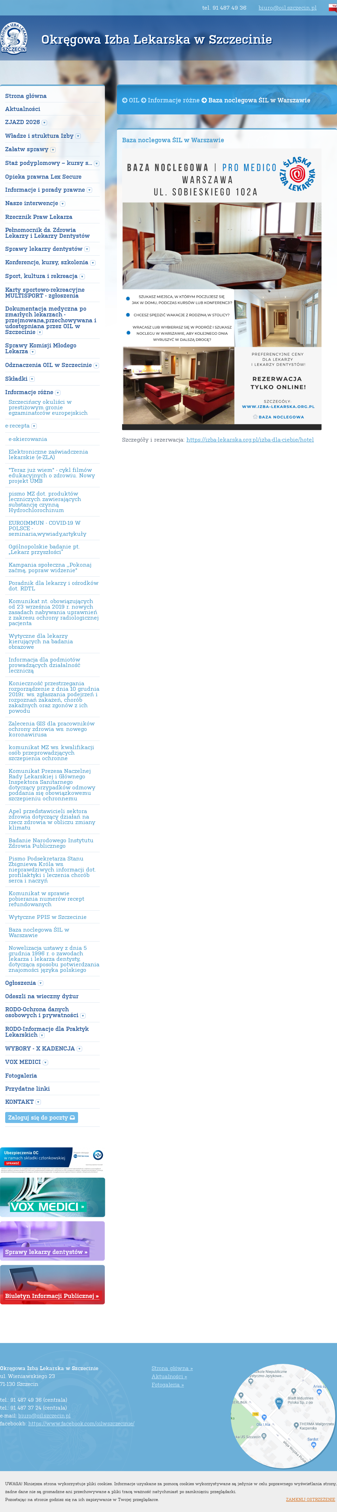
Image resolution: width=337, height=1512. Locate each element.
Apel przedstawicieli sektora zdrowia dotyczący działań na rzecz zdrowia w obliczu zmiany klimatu (52, 819)
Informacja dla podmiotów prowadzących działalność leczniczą (44, 665)
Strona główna (26, 96)
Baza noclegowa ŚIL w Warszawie (39, 932)
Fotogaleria (21, 1075)
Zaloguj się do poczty (41, 1117)
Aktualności (22, 109)
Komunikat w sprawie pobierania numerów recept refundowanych (46, 898)
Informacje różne (171, 100)
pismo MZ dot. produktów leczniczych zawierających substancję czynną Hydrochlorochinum (45, 502)
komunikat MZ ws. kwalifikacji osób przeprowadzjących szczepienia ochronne (51, 752)
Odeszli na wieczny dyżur (41, 996)
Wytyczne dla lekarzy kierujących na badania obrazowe (41, 641)
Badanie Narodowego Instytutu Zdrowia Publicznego (51, 842)
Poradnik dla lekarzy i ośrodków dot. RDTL (53, 585)
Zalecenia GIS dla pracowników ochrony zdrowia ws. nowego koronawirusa (52, 729)
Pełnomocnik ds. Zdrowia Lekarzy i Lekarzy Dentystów (47, 232)
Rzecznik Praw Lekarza (39, 217)
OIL (131, 100)
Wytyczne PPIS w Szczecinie (48, 917)
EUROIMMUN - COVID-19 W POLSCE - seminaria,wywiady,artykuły (47, 528)
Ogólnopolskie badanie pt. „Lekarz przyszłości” (44, 549)
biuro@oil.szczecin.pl (288, 7)
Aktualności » (169, 1376)
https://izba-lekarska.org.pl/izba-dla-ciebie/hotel (250, 439)
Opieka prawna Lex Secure (43, 176)
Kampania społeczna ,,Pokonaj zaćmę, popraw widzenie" (50, 567)
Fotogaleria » (168, 1384)
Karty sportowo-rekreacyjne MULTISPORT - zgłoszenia (45, 292)
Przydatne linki (27, 1088)
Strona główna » (172, 1368)
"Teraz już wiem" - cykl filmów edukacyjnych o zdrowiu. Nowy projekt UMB (52, 475)
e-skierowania (28, 439)
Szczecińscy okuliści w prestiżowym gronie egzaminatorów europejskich (48, 407)
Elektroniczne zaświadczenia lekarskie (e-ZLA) (48, 454)
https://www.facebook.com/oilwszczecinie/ (81, 1423)
